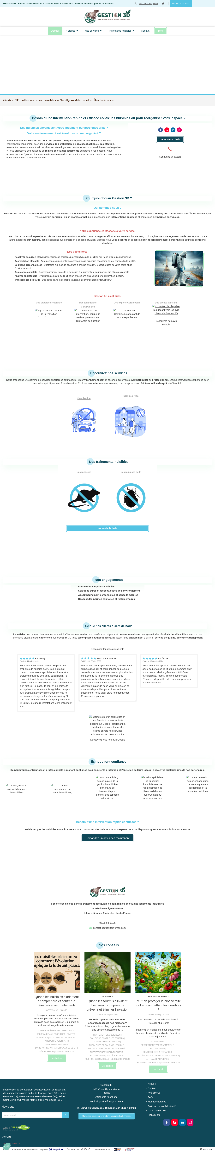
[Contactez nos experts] (170, 139)
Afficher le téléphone (148, 3)
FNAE (87, 1149)
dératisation (65, 144)
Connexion (206, 1149)
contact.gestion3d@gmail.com (109, 927)
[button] (7, 1146)
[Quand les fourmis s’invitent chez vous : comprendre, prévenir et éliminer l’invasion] (107, 972)
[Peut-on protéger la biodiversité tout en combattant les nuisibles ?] (158, 972)
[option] (46, 683)
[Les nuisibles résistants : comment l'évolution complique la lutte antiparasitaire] (57, 972)
